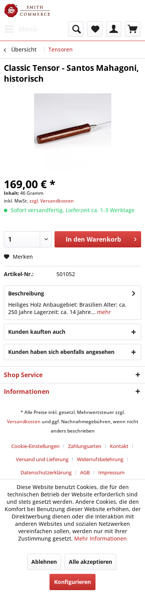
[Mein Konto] (113, 29)
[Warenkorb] (132, 29)
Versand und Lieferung (42, 459)
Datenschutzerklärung (46, 472)
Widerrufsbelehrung (100, 459)
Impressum (111, 472)
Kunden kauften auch (36, 331)
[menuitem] (20, 29)
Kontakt (119, 446)
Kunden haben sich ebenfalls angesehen (61, 351)
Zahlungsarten (84, 446)
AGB (85, 472)
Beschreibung (26, 293)
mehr (103, 312)
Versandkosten (24, 421)
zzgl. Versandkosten (51, 200)
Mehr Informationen (100, 538)
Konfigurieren (72, 581)
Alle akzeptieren (90, 561)
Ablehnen (44, 561)
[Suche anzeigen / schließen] (76, 29)
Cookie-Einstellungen (35, 446)
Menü (21, 28)
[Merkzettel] (94, 29)
